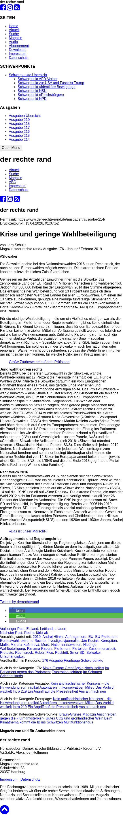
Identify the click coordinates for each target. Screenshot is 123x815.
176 (45, 660)
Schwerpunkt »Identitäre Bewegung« (47, 87)
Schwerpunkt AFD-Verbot (37, 79)
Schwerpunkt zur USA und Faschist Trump (51, 83)
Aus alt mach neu (92, 691)
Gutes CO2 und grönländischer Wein (74, 718)
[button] (17, 611)
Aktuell (14, 30)
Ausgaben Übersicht (25, 116)
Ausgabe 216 (19, 131)
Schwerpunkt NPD (32, 99)
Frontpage (72, 660)
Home (13, 26)
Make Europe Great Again (63, 668)
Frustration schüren (67, 672)
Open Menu (11, 148)
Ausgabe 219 (19, 120)
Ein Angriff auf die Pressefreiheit (53, 691)
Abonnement (19, 46)
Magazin (15, 38)
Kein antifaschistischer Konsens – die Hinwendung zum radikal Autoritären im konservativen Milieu (54, 685)
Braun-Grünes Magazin (77, 714)
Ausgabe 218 (19, 124)
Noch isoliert (94, 668)
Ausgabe (56, 660)
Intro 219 (20, 691)
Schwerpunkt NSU (32, 91)
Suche (14, 34)
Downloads (17, 50)
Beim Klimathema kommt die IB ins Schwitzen (56, 720)
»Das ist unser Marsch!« (28, 531)
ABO (12, 182)
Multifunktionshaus (78, 722)
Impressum (17, 54)
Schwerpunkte (92, 660)
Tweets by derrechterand (19, 602)
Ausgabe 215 (19, 135)
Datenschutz (18, 58)
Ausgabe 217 (19, 127)
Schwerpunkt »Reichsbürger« (41, 95)
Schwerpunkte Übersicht (28, 75)
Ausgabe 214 (19, 139)
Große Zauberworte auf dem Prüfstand (39, 362)
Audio (13, 42)
